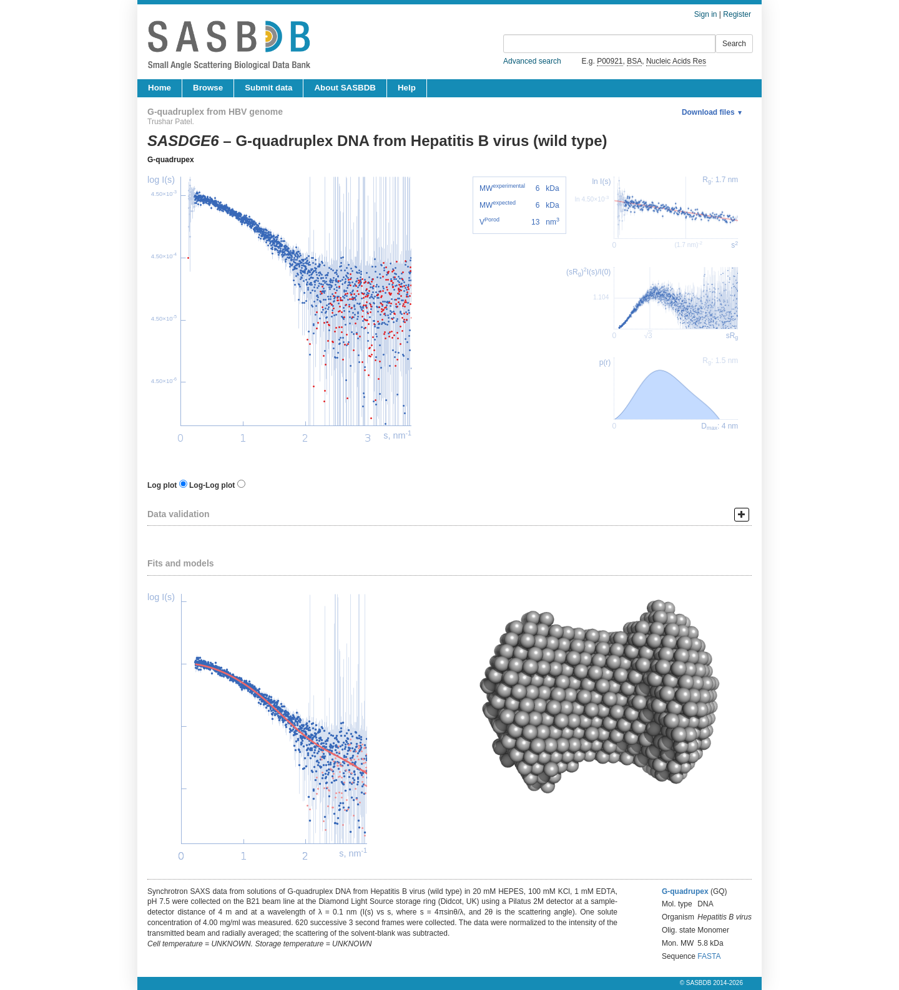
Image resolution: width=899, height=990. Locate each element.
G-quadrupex (170, 159)
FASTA (708, 956)
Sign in (705, 14)
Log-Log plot (212, 485)
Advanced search (532, 61)
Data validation (178, 514)
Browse (208, 87)
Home (159, 87)
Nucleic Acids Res (676, 61)
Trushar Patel (169, 121)
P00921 (609, 61)
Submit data (268, 87)
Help (407, 87)
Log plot (162, 485)
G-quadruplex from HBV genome (215, 112)
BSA (634, 61)
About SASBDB (344, 87)
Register (737, 14)
